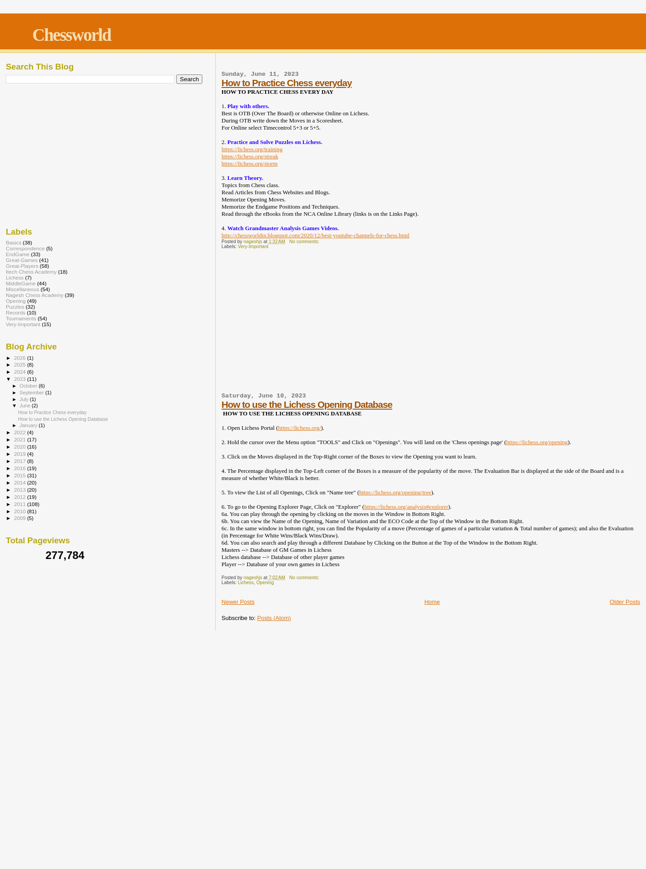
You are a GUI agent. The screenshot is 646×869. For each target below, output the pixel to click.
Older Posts (625, 601)
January (29, 425)
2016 (20, 468)
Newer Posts (238, 601)
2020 (20, 447)
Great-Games (22, 260)
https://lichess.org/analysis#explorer (406, 506)
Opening (265, 582)
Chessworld (71, 34)
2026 (20, 358)
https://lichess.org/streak (250, 156)
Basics (14, 242)
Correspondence (25, 248)
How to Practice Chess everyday (287, 83)
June (26, 405)
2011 (20, 504)
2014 (20, 482)
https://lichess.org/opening (536, 442)
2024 (20, 372)
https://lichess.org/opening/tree (395, 492)
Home (432, 601)
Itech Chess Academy (31, 272)
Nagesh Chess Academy (34, 295)
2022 (20, 432)
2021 (20, 439)
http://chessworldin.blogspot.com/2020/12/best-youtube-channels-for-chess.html (316, 235)
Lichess (245, 582)
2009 (20, 518)
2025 (20, 364)
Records (16, 312)
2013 (20, 490)
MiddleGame (20, 283)
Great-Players (22, 266)
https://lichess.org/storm (250, 163)
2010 (20, 511)
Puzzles (15, 307)
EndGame (18, 254)
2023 (20, 379)
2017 (20, 461)
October (29, 386)
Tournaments (21, 318)
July (25, 399)
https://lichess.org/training (252, 149)
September (33, 392)
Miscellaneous (22, 289)
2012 (20, 497)
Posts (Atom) (274, 618)
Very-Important (253, 246)
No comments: (305, 241)
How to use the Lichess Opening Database (307, 404)
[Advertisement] (431, 325)
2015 (20, 475)
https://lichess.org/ (299, 427)
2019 (20, 454)
